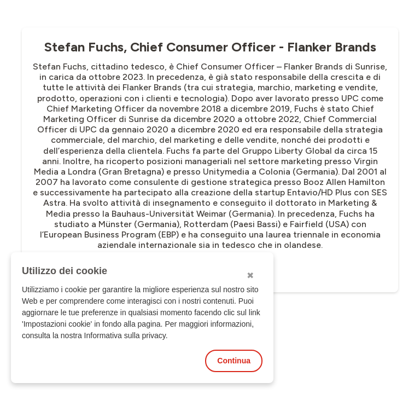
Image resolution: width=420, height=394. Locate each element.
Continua (233, 360)
